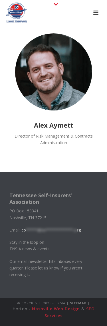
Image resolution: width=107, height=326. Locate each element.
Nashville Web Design (56, 308)
